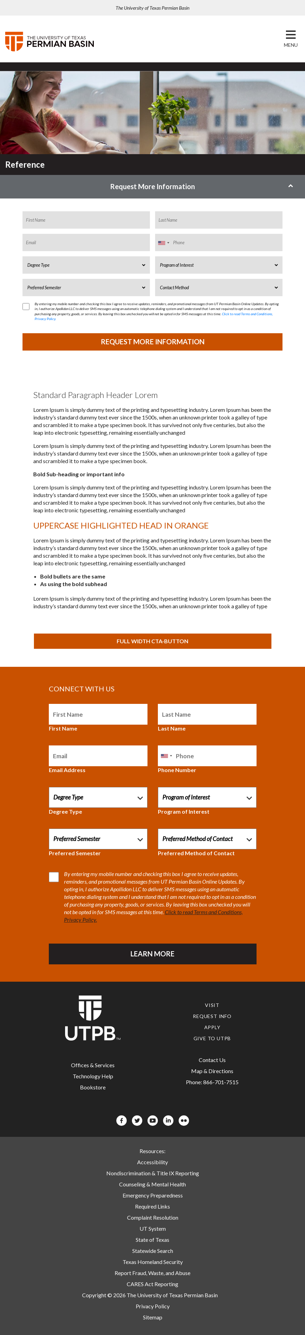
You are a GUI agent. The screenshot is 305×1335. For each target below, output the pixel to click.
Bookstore (93, 1087)
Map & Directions (212, 1071)
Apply (212, 1027)
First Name (63, 728)
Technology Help (93, 1076)
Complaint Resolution (152, 1217)
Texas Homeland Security (153, 1261)
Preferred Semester (75, 853)
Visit (212, 1005)
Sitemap (152, 1317)
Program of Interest (183, 811)
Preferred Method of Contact (196, 853)
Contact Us (212, 1059)
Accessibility (152, 1162)
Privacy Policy (153, 1306)
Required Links (152, 1206)
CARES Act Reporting (152, 1284)
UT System (153, 1228)
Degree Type (65, 811)
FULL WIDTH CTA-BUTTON (152, 641)
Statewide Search (152, 1250)
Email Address (67, 770)
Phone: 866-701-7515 (212, 1082)
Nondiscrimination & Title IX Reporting (152, 1173)
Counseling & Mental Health (152, 1184)
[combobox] (163, 242)
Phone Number (177, 770)
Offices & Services (93, 1065)
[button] (291, 45)
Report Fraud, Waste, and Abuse (152, 1273)
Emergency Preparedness (153, 1195)
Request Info (212, 1016)
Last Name (172, 728)
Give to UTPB (212, 1038)
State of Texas (152, 1239)
